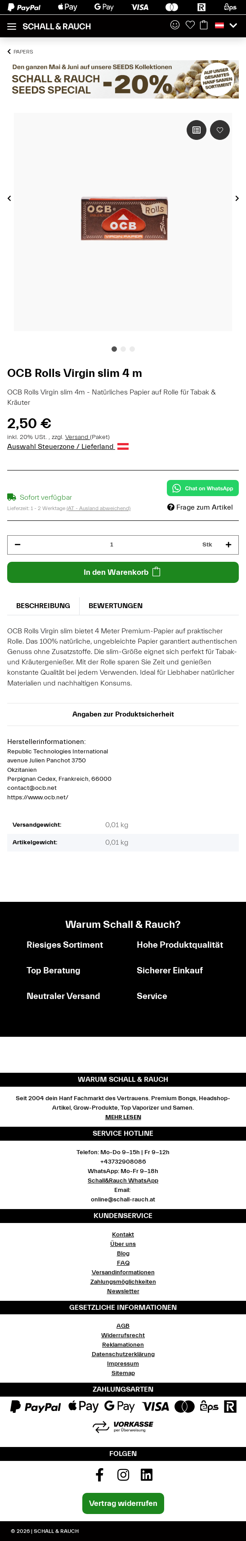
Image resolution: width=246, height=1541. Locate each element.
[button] (175, 25)
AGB (123, 1326)
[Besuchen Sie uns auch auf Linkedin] (146, 1478)
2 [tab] (123, 349)
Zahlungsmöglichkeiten (123, 1282)
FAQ (123, 1263)
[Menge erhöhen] (228, 545)
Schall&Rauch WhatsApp (123, 1180)
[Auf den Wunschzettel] (220, 130)
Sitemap (123, 1373)
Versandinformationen (123, 1272)
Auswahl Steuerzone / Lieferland (68, 447)
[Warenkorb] (204, 25)
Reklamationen (123, 1344)
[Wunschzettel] (190, 25)
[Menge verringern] (17, 545)
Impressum (123, 1363)
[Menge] (111, 545)
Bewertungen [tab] (116, 606)
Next (237, 198)
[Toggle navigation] (11, 22)
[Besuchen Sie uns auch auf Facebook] (99, 1478)
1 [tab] (114, 349)
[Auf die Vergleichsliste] (196, 130)
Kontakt (123, 1234)
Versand (77, 437)
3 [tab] (132, 349)
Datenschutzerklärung (123, 1354)
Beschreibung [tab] (43, 606)
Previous (9, 198)
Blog (123, 1253)
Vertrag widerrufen (123, 1503)
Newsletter (123, 1291)
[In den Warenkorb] (123, 572)
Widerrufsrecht (123, 1335)
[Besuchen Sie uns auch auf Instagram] (123, 1478)
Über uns (123, 1244)
